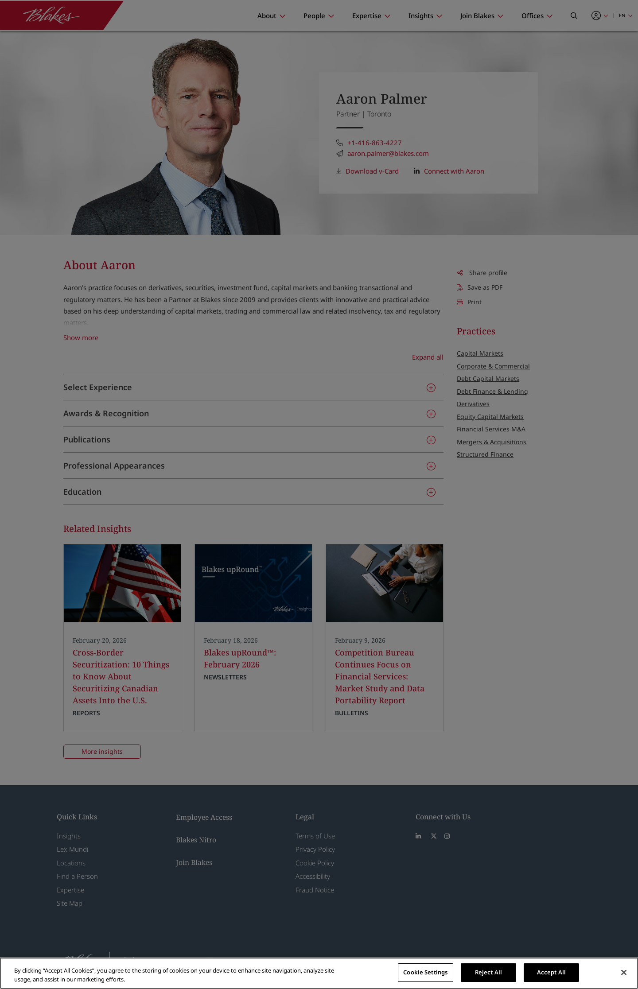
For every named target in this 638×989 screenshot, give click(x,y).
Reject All (488, 972)
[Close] (624, 972)
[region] (319, 973)
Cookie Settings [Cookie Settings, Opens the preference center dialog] (425, 972)
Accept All (551, 972)
